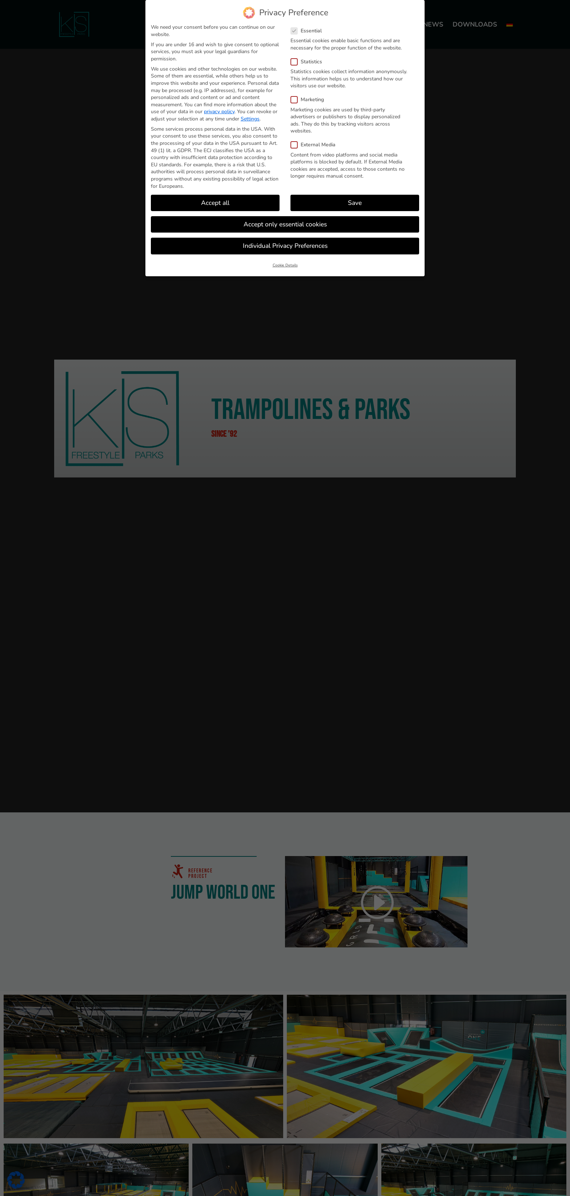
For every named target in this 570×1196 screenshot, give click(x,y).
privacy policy (219, 111)
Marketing (310, 99)
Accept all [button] (215, 202)
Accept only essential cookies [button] (285, 224)
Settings (250, 118)
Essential (309, 30)
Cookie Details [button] (285, 265)
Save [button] (355, 202)
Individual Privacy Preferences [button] (285, 245)
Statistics (309, 61)
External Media (316, 144)
